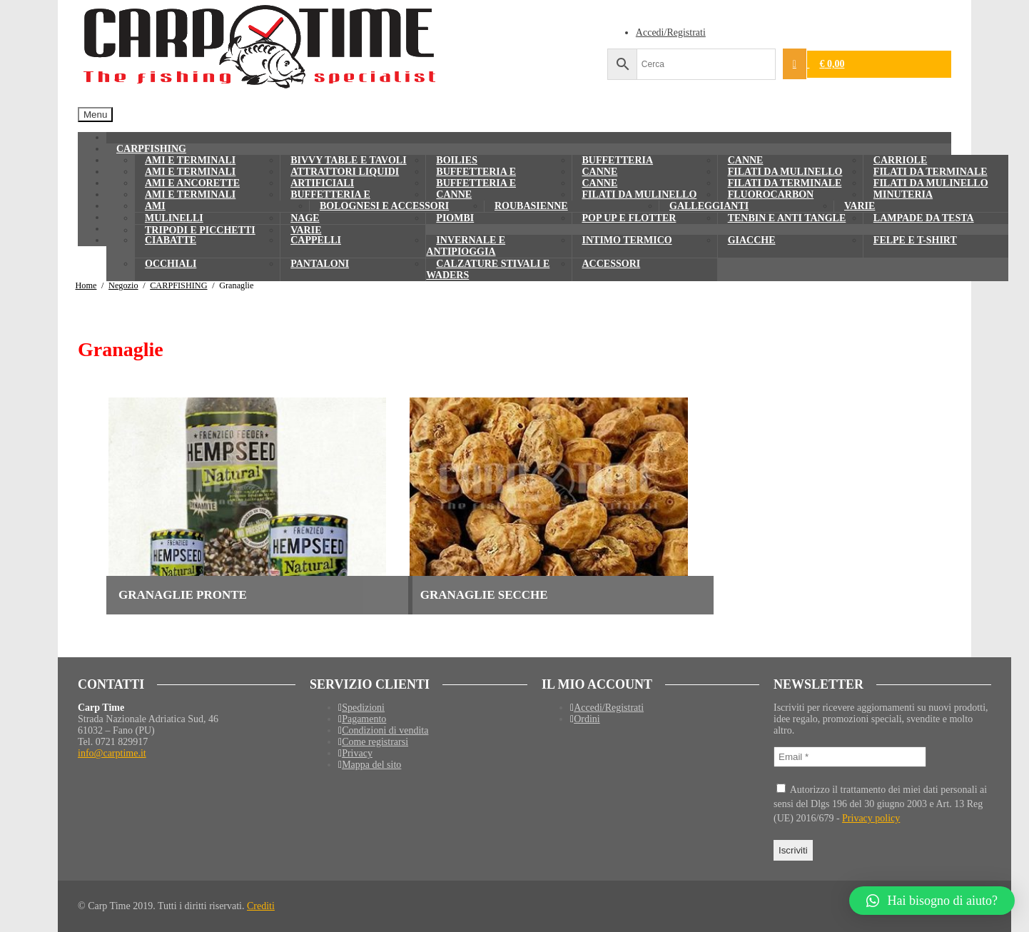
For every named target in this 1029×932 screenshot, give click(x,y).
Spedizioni (363, 707)
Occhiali (170, 263)
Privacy (357, 753)
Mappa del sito (371, 764)
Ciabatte (170, 240)
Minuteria (903, 194)
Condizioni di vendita (385, 730)
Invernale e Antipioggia (465, 246)
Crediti (261, 906)
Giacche (752, 240)
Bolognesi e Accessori (384, 206)
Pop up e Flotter (629, 218)
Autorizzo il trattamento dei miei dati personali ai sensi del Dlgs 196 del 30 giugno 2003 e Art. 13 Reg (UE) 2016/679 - (880, 804)
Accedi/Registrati (671, 32)
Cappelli (315, 240)
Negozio (123, 285)
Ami (155, 206)
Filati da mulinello (639, 194)
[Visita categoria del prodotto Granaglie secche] (561, 499)
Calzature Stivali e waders (487, 269)
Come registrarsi (375, 741)
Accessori (611, 263)
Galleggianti (709, 206)
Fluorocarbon (771, 194)
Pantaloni (319, 263)
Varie (859, 206)
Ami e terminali (190, 194)
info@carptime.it (112, 753)
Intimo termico (627, 240)
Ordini (587, 719)
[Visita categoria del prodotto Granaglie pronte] (259, 499)
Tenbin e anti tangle (787, 218)
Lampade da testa (923, 218)
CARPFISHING (178, 285)
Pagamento (364, 719)
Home (86, 285)
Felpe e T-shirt (915, 240)
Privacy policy (871, 818)
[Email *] (850, 756)
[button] (932, 900)
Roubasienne (531, 206)
